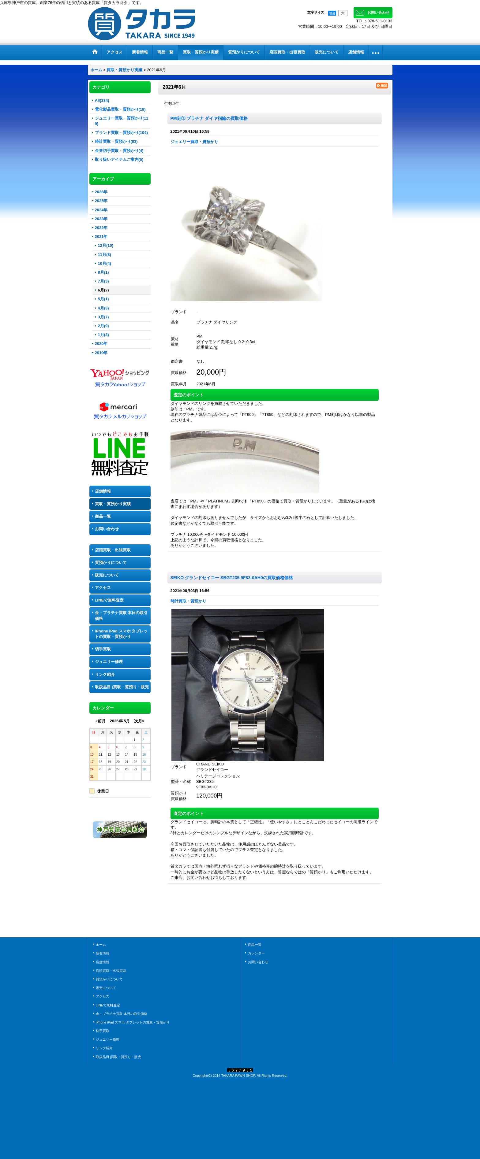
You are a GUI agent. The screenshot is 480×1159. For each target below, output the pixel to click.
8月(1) (103, 272)
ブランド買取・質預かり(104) (121, 132)
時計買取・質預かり (188, 601)
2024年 (101, 210)
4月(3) (103, 308)
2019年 (101, 352)
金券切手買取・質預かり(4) (119, 150)
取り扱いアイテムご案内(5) (119, 159)
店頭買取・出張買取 (113, 550)
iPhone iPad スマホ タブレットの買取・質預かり (121, 634)
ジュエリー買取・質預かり (194, 141)
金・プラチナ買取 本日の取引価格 (121, 615)
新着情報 (102, 953)
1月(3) (103, 334)
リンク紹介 (105, 674)
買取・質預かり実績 (113, 504)
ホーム (101, 944)
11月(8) (104, 254)
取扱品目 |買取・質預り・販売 (122, 687)
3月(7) (103, 317)
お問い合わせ (378, 12)
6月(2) (103, 290)
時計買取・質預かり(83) (116, 141)
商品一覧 (103, 516)
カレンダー (256, 953)
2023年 (101, 219)
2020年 (101, 343)
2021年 (101, 236)
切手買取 (103, 649)
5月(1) (103, 299)
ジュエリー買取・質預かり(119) (121, 121)
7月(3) (103, 281)
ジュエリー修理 (109, 661)
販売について (107, 575)
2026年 (101, 192)
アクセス (103, 587)
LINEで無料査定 (109, 600)
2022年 (101, 227)
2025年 (101, 200)
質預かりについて (111, 562)
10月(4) (104, 263)
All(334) (102, 100)
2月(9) (103, 326)
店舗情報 (103, 491)
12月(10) (106, 245)
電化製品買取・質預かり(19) (120, 109)
